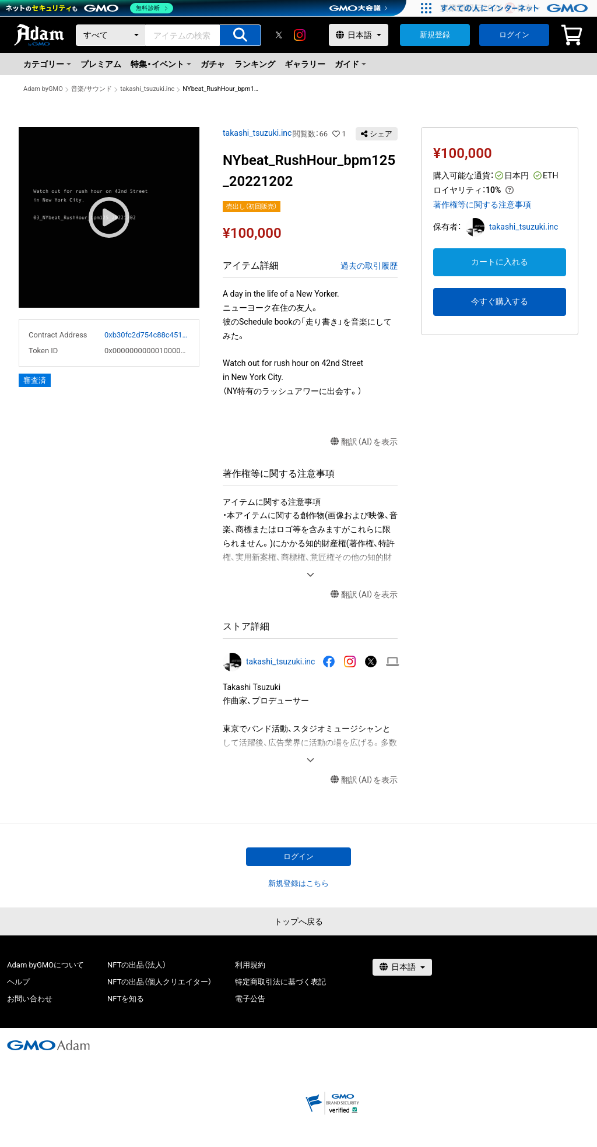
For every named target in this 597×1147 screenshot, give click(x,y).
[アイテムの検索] (240, 35)
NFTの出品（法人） (136, 964)
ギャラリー (305, 64)
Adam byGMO (43, 89)
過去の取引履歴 (369, 265)
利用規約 (250, 964)
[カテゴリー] (111, 35)
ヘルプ (18, 981)
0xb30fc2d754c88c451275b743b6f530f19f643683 (146, 334)
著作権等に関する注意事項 (482, 204)
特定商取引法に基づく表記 (280, 981)
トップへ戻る (298, 921)
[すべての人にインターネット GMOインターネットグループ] (515, 8)
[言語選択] (358, 35)
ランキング (254, 64)
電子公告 (250, 998)
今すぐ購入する (499, 301)
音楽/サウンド (92, 89)
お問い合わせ (29, 998)
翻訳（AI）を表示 (364, 442)
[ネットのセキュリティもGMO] (89, 8)
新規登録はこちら (298, 883)
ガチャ (213, 64)
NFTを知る (125, 998)
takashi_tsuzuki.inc (147, 89)
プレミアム (100, 64)
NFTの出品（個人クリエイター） (159, 981)
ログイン (514, 34)
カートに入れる (499, 261)
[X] (279, 35)
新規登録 (435, 34)
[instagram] (299, 35)
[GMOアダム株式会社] (48, 1045)
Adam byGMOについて (45, 964)
